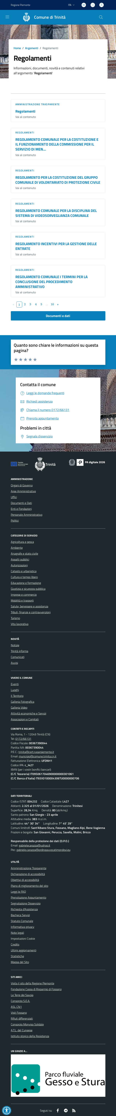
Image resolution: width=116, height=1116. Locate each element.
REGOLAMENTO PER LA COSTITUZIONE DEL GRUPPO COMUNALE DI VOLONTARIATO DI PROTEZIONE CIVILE (57, 180)
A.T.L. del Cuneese (21, 1030)
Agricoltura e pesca (22, 542)
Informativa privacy (22, 927)
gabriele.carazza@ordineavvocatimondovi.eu (43, 850)
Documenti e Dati (21, 503)
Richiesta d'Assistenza (24, 909)
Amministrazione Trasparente (28, 868)
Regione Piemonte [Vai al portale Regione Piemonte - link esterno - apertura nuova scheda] (20, 5)
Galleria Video (19, 707)
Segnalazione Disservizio (25, 903)
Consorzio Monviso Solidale (27, 1024)
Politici (15, 520)
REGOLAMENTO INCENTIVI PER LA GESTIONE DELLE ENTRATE (56, 246)
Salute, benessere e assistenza (29, 606)
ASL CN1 (16, 1007)
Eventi (15, 684)
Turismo (15, 618)
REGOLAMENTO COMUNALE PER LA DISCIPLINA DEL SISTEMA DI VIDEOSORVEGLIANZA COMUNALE (56, 213)
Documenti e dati (58, 315)
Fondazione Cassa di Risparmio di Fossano (36, 989)
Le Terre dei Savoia (22, 995)
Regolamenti (25, 111)
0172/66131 (23, 738)
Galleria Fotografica (22, 701)
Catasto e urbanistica (23, 571)
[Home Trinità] (42, 17)
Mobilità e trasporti (22, 600)
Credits (15, 944)
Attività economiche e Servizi (28, 713)
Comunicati (17, 657)
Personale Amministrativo (26, 514)
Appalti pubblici (20, 559)
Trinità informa (19, 651)
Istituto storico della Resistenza (30, 1036)
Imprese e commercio (24, 594)
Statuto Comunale (22, 921)
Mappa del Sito (20, 962)
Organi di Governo (22, 485)
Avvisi (14, 663)
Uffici (14, 497)
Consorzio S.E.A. (20, 1001)
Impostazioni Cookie (23, 938)
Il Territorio (17, 696)
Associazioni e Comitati (25, 719)
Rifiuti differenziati (22, 1018)
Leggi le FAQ (18, 891)
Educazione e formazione (26, 583)
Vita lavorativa (19, 624)
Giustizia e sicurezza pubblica (28, 589)
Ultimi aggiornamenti (23, 950)
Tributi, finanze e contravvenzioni (31, 612)
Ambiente (17, 547)
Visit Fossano (19, 1012)
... (47, 304)
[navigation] (7, 17)
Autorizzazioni (19, 565)
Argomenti (31, 48)
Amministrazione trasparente (37, 104)
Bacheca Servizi (20, 915)
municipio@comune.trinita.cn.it (37, 756)
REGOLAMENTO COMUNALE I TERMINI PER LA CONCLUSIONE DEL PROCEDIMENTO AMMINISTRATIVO (51, 281)
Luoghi (15, 690)
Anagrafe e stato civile (24, 553)
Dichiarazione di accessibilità (28, 874)
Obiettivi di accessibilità (25, 880)
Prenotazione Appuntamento (28, 897)
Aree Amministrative (23, 491)
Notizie (15, 645)
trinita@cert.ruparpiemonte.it (36, 752)
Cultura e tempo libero (24, 577)
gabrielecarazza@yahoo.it (34, 845)
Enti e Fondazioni (21, 509)
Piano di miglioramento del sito (29, 886)
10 (52, 304)
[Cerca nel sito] (100, 17)
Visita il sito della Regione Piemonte (32, 983)
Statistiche (17, 956)
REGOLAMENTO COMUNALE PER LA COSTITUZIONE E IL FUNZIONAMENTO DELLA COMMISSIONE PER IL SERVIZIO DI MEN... (56, 144)
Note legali (17, 932)
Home (17, 48)
